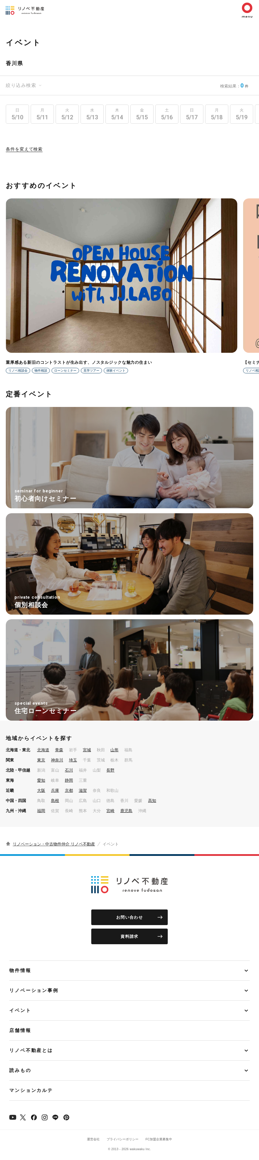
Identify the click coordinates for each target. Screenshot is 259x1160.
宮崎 (110, 810)
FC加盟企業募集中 (158, 1139)
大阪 (41, 790)
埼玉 (73, 760)
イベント (20, 1010)
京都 (69, 790)
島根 (55, 800)
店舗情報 (20, 1030)
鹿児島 (126, 810)
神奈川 (57, 760)
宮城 (87, 750)
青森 (59, 750)
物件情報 (20, 970)
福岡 (41, 810)
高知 (152, 800)
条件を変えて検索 (24, 149)
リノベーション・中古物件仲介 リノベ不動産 (54, 844)
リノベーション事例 (34, 990)
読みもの (20, 1070)
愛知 (41, 780)
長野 (110, 770)
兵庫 (55, 790)
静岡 (69, 780)
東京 (41, 760)
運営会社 (93, 1139)
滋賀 (83, 790)
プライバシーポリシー (122, 1139)
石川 (69, 770)
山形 (114, 750)
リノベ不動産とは (31, 1050)
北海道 (43, 750)
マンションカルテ (31, 1090)
